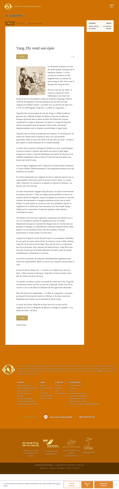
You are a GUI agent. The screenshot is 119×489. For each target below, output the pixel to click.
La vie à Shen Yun (23, 406)
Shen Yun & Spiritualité (25, 413)
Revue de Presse (46, 413)
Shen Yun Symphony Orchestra (27, 403)
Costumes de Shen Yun (78, 408)
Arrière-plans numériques (78, 411)
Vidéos (42, 397)
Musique (72, 403)
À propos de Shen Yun (46, 404)
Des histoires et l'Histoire (78, 416)
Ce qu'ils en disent (46, 410)
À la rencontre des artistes (26, 416)
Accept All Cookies (104, 484)
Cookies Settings (72, 484)
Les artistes (44, 408)
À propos (20, 397)
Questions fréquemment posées (27, 419)
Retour (9, 23)
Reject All (87, 484)
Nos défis (20, 411)
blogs (57, 406)
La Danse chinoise (76, 400)
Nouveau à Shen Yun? (24, 400)
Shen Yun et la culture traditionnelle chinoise (84, 419)
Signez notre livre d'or (87, 431)
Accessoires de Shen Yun (78, 413)
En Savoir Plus (21, 23)
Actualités (59, 397)
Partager (22, 56)
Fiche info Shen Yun (24, 408)
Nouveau (43, 400)
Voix (71, 406)
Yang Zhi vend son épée (35, 23)
